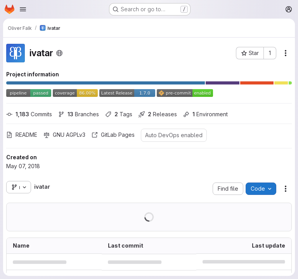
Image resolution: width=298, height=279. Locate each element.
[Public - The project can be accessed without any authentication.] (59, 53)
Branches (78, 114)
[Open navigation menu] (23, 9)
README (21, 134)
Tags (118, 114)
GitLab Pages (113, 134)
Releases (158, 114)
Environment (205, 114)
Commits (29, 114)
